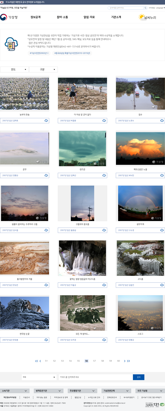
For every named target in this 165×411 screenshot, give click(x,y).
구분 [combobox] (42, 69)
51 (46, 361)
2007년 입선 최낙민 (141, 175)
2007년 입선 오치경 (83, 340)
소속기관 (5, 391)
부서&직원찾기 (129, 397)
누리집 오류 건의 (94, 397)
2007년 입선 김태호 (25, 120)
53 (62, 361)
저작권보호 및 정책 (61, 397)
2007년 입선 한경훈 (25, 340)
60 (118, 361)
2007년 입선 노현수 (141, 120)
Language (159, 8)
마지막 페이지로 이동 (128, 361)
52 (54, 361)
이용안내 (26, 397)
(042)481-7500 (60, 403)
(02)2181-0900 (47, 406)
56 (86, 361)
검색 (138, 377)
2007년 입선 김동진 (141, 285)
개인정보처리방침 (9, 397)
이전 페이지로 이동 (40, 361)
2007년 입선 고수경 (141, 230)
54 (70, 361)
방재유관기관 (41, 391)
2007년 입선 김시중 (25, 230)
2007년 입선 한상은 (25, 285)
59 (110, 361)
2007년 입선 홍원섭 (83, 230)
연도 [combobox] (13, 69)
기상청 (8, 17)
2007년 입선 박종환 (83, 120)
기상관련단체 (109, 391)
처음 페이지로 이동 (36, 361)
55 (78, 361)
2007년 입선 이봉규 (83, 285)
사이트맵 (152, 8)
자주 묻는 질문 (42, 397)
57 (94, 361)
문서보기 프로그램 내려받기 (151, 397)
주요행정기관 (75, 391)
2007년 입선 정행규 (25, 175)
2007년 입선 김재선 (83, 175)
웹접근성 (78, 397)
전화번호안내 (112, 397)
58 (102, 361)
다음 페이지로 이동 (124, 361)
